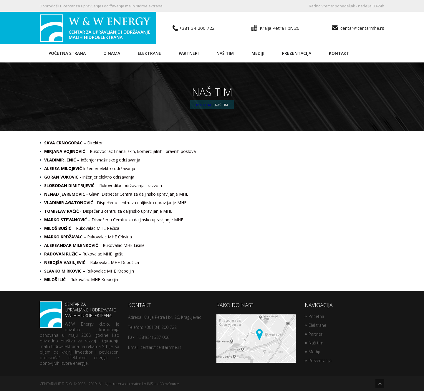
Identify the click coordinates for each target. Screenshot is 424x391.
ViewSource (169, 383)
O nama (111, 53)
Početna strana (67, 53)
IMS (150, 383)
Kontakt (339, 53)
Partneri (189, 53)
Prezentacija (296, 53)
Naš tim (225, 53)
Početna (203, 105)
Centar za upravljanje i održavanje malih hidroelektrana (78, 311)
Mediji (257, 53)
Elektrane (149, 53)
